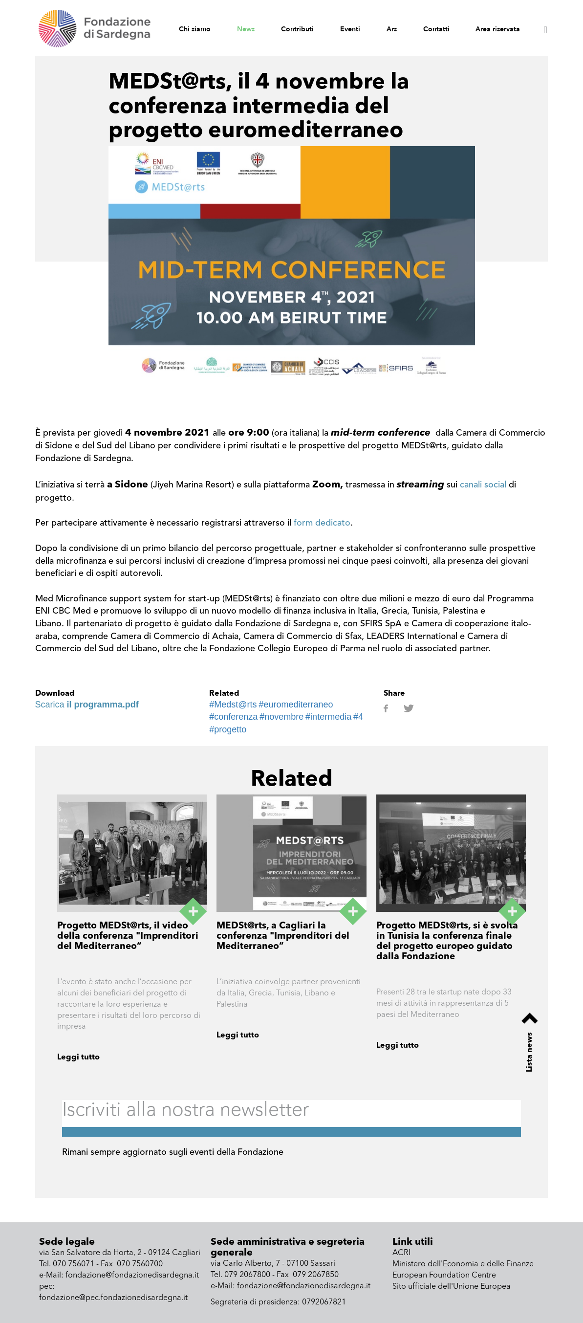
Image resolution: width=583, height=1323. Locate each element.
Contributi (297, 29)
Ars (392, 29)
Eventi (350, 29)
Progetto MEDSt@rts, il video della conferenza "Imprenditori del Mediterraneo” (127, 936)
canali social (483, 485)
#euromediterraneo (296, 704)
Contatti (436, 29)
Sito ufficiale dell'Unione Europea (451, 1287)
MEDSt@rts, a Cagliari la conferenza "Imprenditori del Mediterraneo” (282, 936)
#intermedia (328, 717)
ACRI (401, 1253)
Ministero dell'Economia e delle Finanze (463, 1264)
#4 (358, 717)
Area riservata (497, 29)
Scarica (87, 704)
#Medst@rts (233, 704)
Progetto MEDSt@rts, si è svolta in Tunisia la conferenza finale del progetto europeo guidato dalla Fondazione (447, 942)
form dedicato (322, 523)
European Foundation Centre (444, 1275)
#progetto (227, 729)
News (246, 29)
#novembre (281, 717)
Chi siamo (195, 29)
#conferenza (233, 717)
